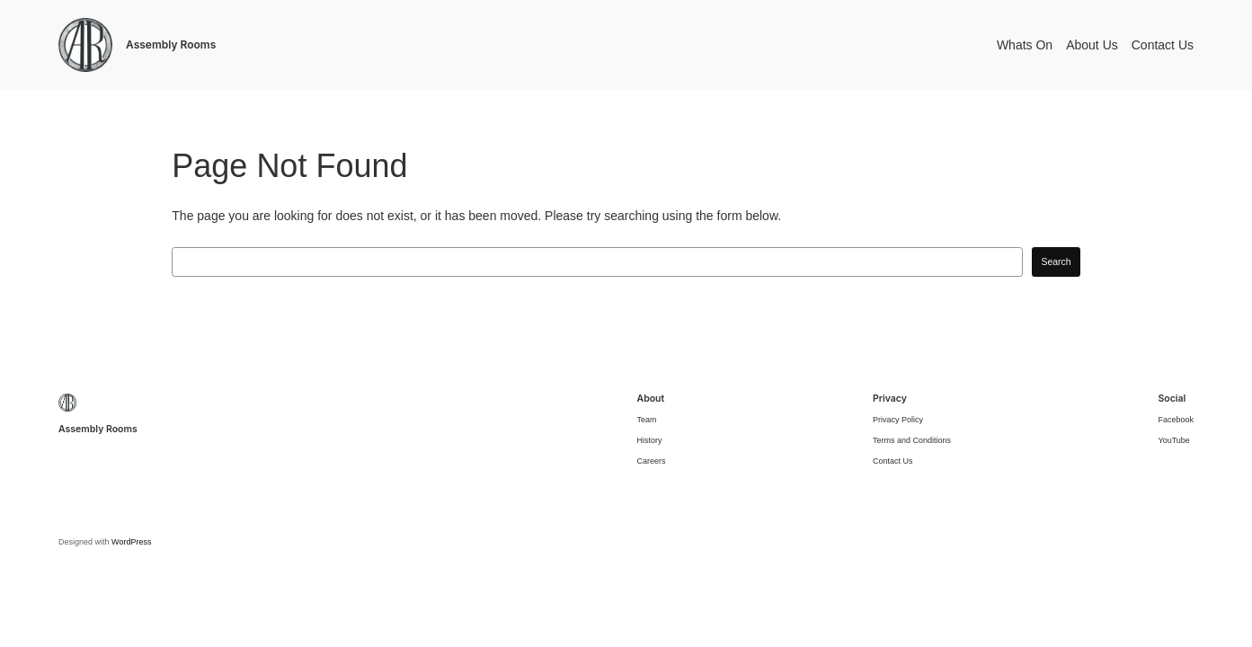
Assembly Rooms (171, 44)
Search (1055, 261)
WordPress (131, 541)
